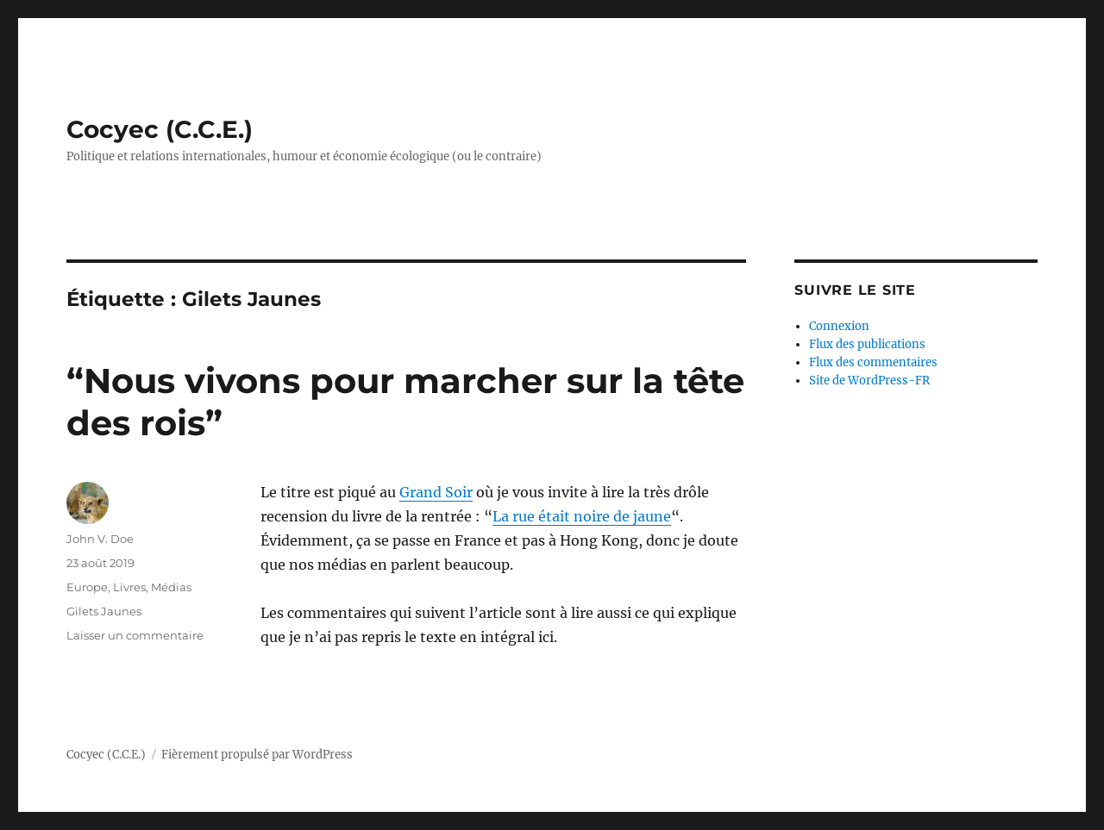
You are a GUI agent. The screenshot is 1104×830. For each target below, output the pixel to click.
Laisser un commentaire (135, 635)
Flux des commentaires (873, 362)
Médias (171, 587)
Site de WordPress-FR (869, 380)
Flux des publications (867, 344)
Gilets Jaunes (103, 611)
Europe (87, 587)
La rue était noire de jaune (581, 516)
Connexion (839, 326)
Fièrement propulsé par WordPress (257, 754)
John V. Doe (100, 539)
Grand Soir (436, 492)
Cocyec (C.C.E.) (159, 129)
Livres (129, 587)
